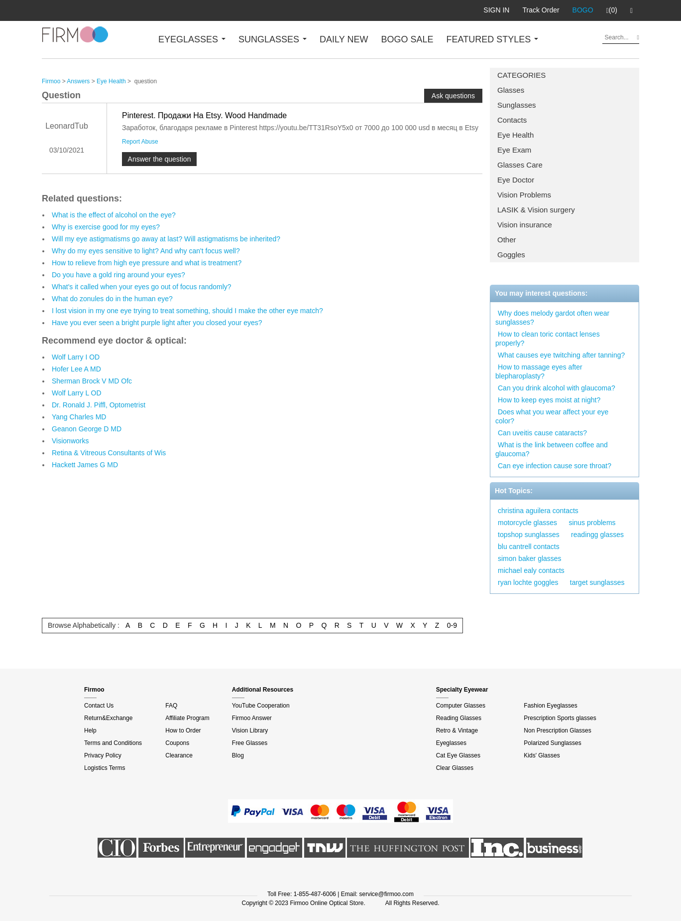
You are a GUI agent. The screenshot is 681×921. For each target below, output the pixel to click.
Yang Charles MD (79, 417)
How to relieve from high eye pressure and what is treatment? (146, 263)
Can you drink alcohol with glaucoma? (556, 388)
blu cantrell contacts (529, 547)
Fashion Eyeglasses (550, 705)
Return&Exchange (108, 718)
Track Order (540, 10)
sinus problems (591, 523)
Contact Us (99, 705)
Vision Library (250, 730)
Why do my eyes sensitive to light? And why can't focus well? (146, 251)
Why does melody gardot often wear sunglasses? (552, 317)
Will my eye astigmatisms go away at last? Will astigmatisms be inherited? (166, 239)
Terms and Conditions (113, 742)
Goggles (511, 254)
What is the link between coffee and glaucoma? (551, 449)
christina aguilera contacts (538, 511)
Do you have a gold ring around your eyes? (118, 275)
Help (90, 730)
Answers (78, 81)
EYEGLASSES (192, 39)
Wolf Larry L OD (77, 393)
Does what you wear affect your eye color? (551, 416)
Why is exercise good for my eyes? (106, 227)
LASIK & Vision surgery (536, 209)
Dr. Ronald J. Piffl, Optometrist (98, 405)
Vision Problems (524, 194)
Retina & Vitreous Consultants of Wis (109, 453)
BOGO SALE (407, 39)
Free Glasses (249, 742)
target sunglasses (597, 582)
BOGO (582, 10)
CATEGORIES (521, 75)
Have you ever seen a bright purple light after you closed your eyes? (157, 323)
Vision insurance (524, 224)
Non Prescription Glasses (557, 730)
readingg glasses (597, 535)
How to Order (183, 730)
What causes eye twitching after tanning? (561, 355)
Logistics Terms (104, 767)
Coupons (177, 742)
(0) (611, 10)
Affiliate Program (187, 718)
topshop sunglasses (529, 535)
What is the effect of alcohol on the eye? (114, 215)
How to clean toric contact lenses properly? (547, 338)
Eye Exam (514, 150)
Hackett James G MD (85, 465)
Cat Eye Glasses (458, 755)
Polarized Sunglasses (552, 742)
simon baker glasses (530, 558)
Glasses (510, 90)
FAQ (171, 705)
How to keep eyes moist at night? (549, 400)
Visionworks (70, 441)
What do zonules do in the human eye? (112, 299)
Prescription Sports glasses (560, 718)
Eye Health (515, 135)
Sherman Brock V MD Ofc (92, 381)
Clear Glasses (454, 767)
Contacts (512, 120)
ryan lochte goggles (528, 582)
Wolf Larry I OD (76, 357)
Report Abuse (140, 141)
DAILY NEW (344, 39)
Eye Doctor (515, 180)
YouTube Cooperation (261, 705)
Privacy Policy (102, 755)
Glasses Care (520, 165)
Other (506, 239)
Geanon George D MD (86, 429)
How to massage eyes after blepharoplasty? (538, 371)
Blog (238, 755)
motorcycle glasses (527, 523)
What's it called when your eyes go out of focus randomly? (141, 287)
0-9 (452, 625)
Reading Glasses (458, 718)
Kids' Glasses (542, 755)
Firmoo (51, 81)
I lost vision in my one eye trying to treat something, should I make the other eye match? (187, 311)
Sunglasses (516, 105)
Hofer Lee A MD (76, 369)
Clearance (179, 755)
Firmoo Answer (252, 718)
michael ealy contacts (531, 570)
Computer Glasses (460, 705)
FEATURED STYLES (493, 39)
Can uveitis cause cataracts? (542, 433)
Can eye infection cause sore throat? (554, 466)
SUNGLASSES (272, 39)
